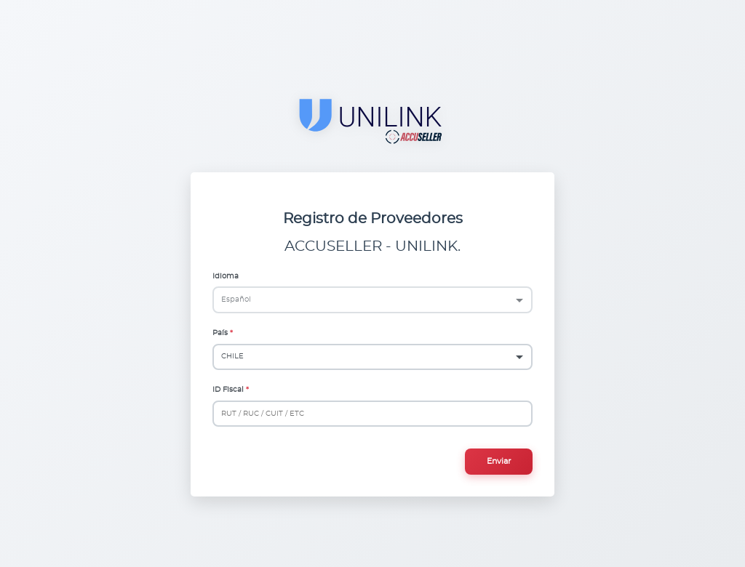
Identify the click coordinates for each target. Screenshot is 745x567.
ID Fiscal (228, 389)
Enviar (499, 461)
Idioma (225, 276)
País (220, 333)
